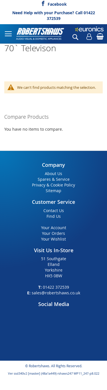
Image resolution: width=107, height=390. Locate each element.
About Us (53, 173)
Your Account (53, 227)
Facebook (57, 3)
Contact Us (53, 210)
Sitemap (53, 190)
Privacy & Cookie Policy (53, 185)
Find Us (54, 216)
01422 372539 (56, 287)
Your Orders (53, 233)
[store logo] (40, 34)
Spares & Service (54, 179)
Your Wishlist (53, 239)
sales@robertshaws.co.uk (56, 292)
